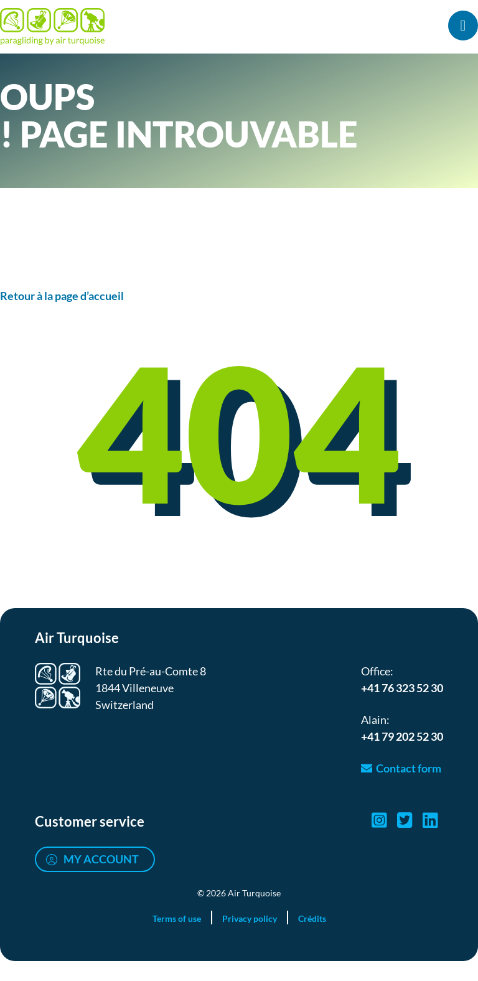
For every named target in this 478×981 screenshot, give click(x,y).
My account (101, 859)
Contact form (408, 768)
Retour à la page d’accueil (62, 296)
